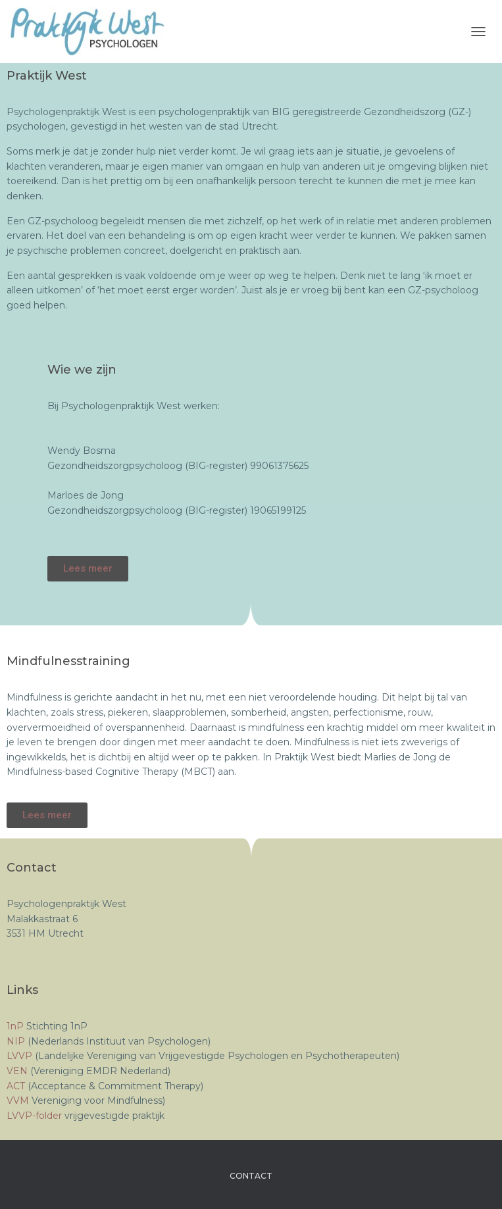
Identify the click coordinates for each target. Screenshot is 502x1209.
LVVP (21, 1056)
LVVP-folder (34, 1116)
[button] (87, 568)
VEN (18, 1071)
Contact (251, 1176)
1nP (15, 1026)
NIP (17, 1041)
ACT (17, 1086)
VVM (19, 1100)
